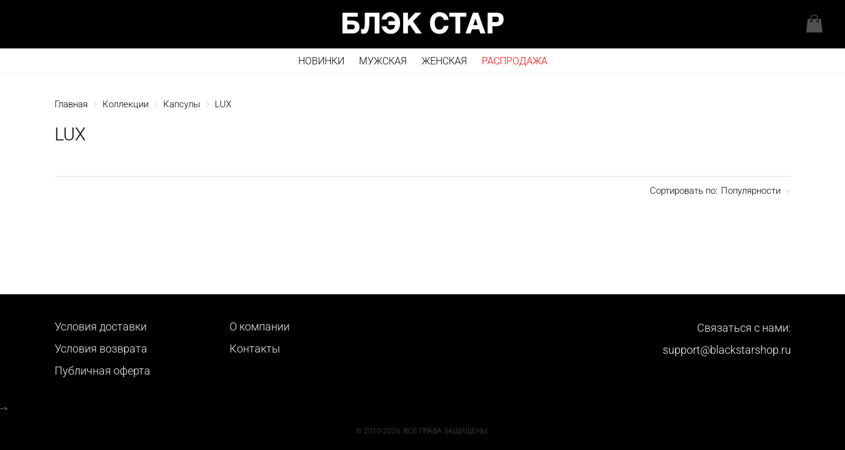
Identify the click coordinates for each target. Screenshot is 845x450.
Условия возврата (101, 348)
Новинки (321, 61)
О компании (260, 326)
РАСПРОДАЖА (514, 61)
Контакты (255, 348)
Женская (444, 61)
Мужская (383, 61)
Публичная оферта (102, 370)
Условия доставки (101, 326)
